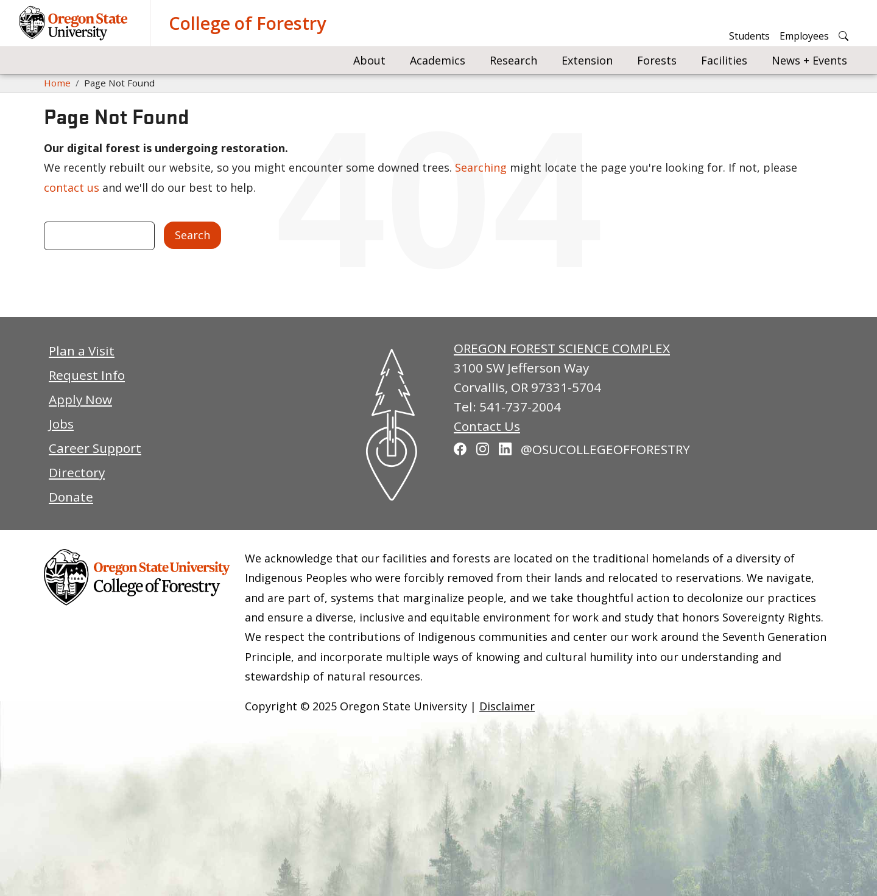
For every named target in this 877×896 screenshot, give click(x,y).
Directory (77, 472)
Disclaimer (507, 706)
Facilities (724, 60)
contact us (71, 187)
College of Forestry (247, 23)
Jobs (61, 423)
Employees (804, 36)
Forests (657, 60)
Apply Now (80, 399)
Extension (587, 60)
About (369, 60)
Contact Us (487, 426)
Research (513, 60)
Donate (71, 496)
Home (57, 83)
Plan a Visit (81, 350)
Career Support (95, 448)
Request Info (87, 374)
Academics (437, 60)
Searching (481, 167)
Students (749, 36)
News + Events (809, 60)
